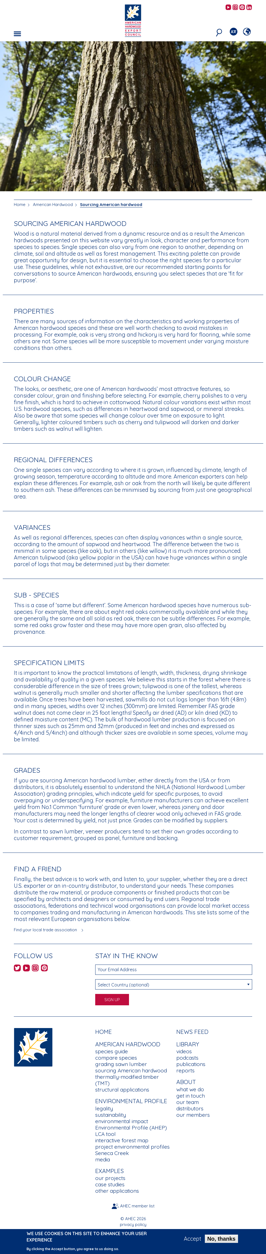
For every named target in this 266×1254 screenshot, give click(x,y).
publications (190, 1064)
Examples (109, 1170)
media (102, 1159)
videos (184, 1051)
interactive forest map (121, 1140)
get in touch (190, 1095)
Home (19, 204)
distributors (189, 1108)
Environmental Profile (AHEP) (131, 1127)
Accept (192, 1240)
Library (187, 1044)
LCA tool (105, 1134)
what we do (190, 1089)
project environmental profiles (132, 1146)
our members (193, 1114)
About (186, 1081)
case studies (110, 1184)
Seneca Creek (112, 1153)
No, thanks (221, 1240)
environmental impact (121, 1121)
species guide (111, 1051)
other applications (117, 1190)
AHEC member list (137, 1206)
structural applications (122, 1089)
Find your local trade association (45, 929)
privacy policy (133, 1224)
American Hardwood (53, 204)
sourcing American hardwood (131, 1070)
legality (104, 1108)
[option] (133, 116)
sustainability (110, 1114)
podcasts (187, 1057)
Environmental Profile (131, 1101)
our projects (110, 1178)
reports (185, 1070)
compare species (116, 1057)
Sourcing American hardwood (111, 204)
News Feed (192, 1031)
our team (187, 1102)
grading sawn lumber (121, 1064)
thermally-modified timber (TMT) (127, 1080)
